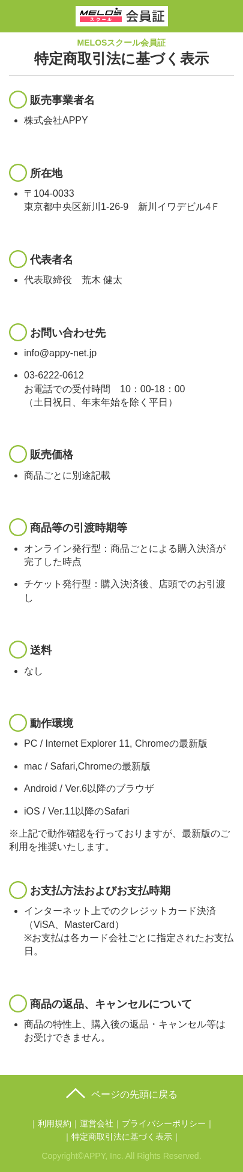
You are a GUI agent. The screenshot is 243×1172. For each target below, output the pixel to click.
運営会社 (96, 1123)
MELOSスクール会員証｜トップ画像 (121, 14)
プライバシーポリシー (164, 1123)
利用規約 (54, 1123)
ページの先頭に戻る (134, 1094)
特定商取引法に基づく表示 (121, 1136)
